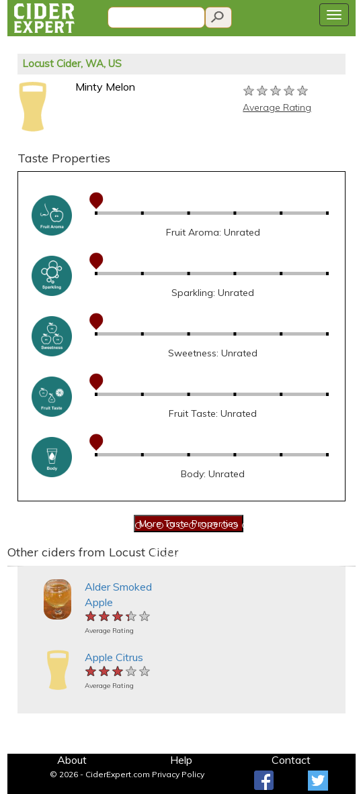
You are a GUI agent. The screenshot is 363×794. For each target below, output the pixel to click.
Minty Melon (105, 86)
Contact (291, 759)
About (72, 759)
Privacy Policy (178, 774)
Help (181, 759)
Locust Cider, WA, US (72, 63)
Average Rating (277, 107)
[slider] (276, 91)
